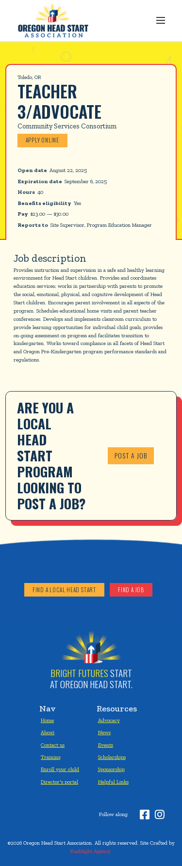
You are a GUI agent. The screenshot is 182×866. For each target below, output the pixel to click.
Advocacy (109, 720)
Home (47, 720)
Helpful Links (113, 781)
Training (51, 757)
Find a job (131, 590)
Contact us (53, 744)
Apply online (42, 140)
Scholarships (112, 757)
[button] (161, 20)
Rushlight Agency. (91, 851)
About (47, 732)
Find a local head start (64, 590)
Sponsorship (111, 769)
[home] (51, 20)
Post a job (131, 455)
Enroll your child (60, 769)
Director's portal (59, 781)
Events (105, 744)
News (104, 732)
